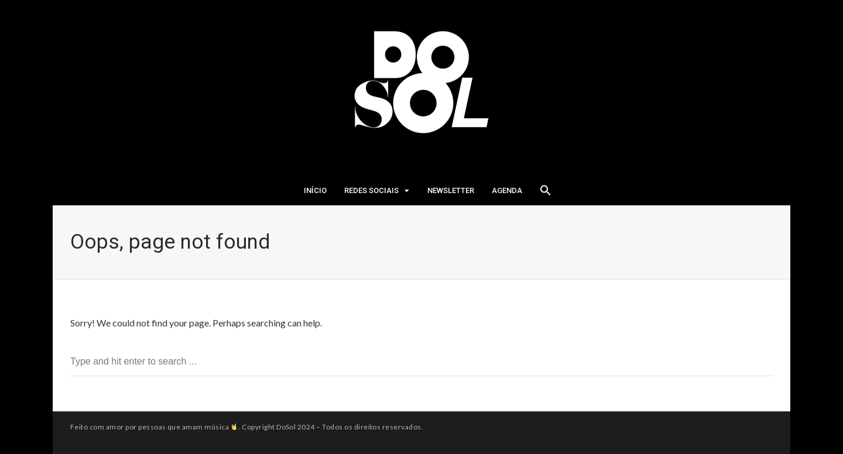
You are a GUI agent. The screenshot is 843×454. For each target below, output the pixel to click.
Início (315, 190)
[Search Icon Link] (545, 193)
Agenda (507, 190)
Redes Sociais (371, 190)
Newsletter (450, 190)
